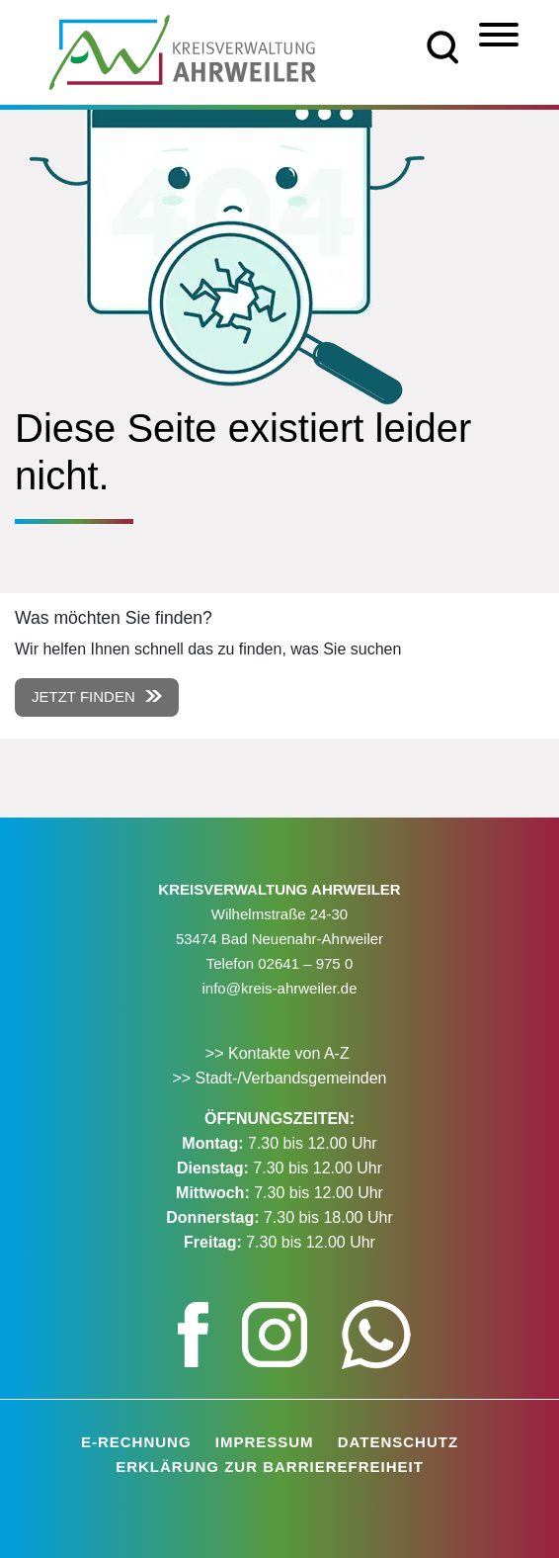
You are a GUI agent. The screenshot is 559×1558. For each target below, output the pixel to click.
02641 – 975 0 (305, 963)
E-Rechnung (136, 1441)
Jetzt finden (83, 696)
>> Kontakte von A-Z (279, 1053)
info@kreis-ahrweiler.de (280, 988)
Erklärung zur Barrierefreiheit (270, 1466)
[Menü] (499, 34)
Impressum (264, 1441)
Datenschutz (398, 1441)
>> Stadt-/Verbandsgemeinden (279, 1078)
